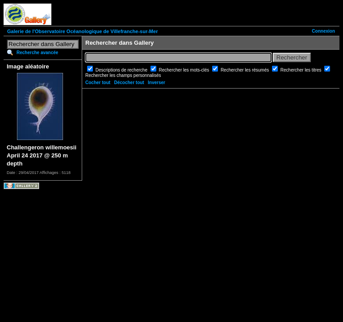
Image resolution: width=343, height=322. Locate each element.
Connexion (323, 31)
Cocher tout (97, 82)
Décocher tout (129, 82)
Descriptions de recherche (122, 70)
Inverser (156, 82)
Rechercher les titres (301, 70)
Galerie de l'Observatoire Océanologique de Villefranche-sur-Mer (82, 31)
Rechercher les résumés (245, 70)
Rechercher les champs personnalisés (123, 75)
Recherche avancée (37, 52)
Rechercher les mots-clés (185, 70)
